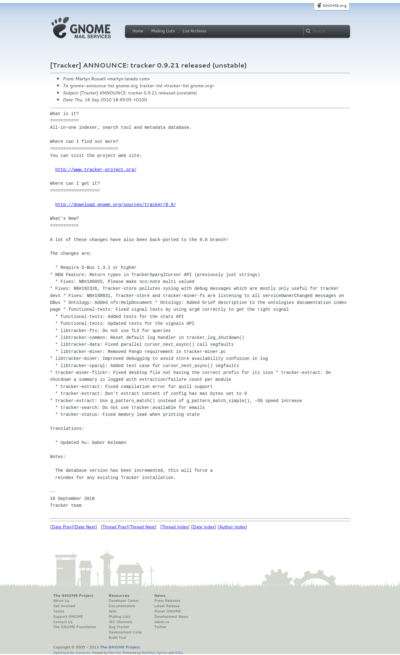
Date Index (203, 527)
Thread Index (175, 527)
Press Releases (167, 600)
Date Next (85, 527)
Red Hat (114, 652)
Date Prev (62, 527)
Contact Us (62, 621)
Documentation (122, 605)
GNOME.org (334, 5)
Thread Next (142, 527)
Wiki (113, 611)
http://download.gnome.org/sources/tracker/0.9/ (115, 205)
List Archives (194, 31)
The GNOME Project (73, 595)
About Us (61, 600)
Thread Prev (114, 527)
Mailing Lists (163, 31)
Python (162, 652)
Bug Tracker (119, 626)
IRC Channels (120, 621)
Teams (58, 611)
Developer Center (124, 600)
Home (137, 31)
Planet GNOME (167, 611)
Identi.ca (161, 621)
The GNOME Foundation (74, 626)
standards (82, 652)
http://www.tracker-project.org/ (96, 170)
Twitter (160, 626)
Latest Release (166, 605)
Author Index (232, 527)
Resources (119, 595)
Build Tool (117, 637)
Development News (171, 616)
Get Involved (64, 605)
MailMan (148, 652)
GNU (179, 652)
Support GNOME (68, 616)
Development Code (125, 632)
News (159, 595)
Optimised (61, 652)
